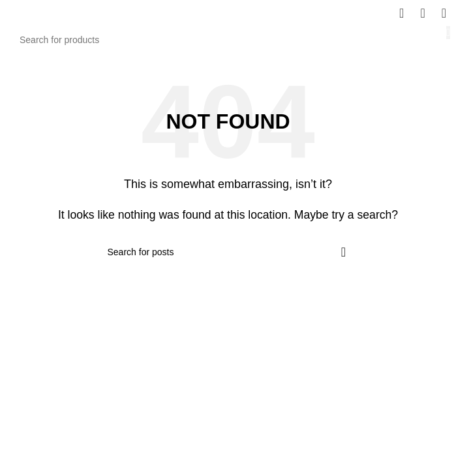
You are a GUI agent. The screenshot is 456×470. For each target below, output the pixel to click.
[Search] (228, 40)
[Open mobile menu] (444, 13)
